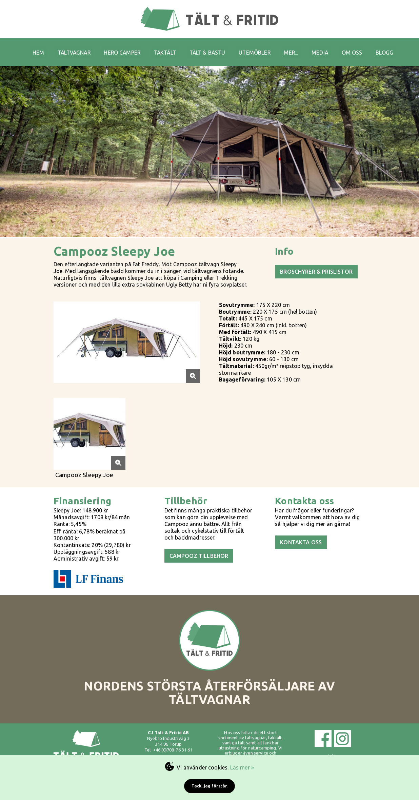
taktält (275, 727)
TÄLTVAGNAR (65, 48)
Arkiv (332, 745)
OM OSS (363, 48)
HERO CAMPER (117, 48)
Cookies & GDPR (332, 751)
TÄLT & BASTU (208, 48)
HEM (27, 48)
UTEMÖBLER (259, 48)
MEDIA (328, 48)
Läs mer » (242, 767)
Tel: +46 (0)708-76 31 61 (168, 739)
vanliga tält (233, 732)
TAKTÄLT (163, 48)
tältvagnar (255, 727)
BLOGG (397, 48)
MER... (298, 48)
